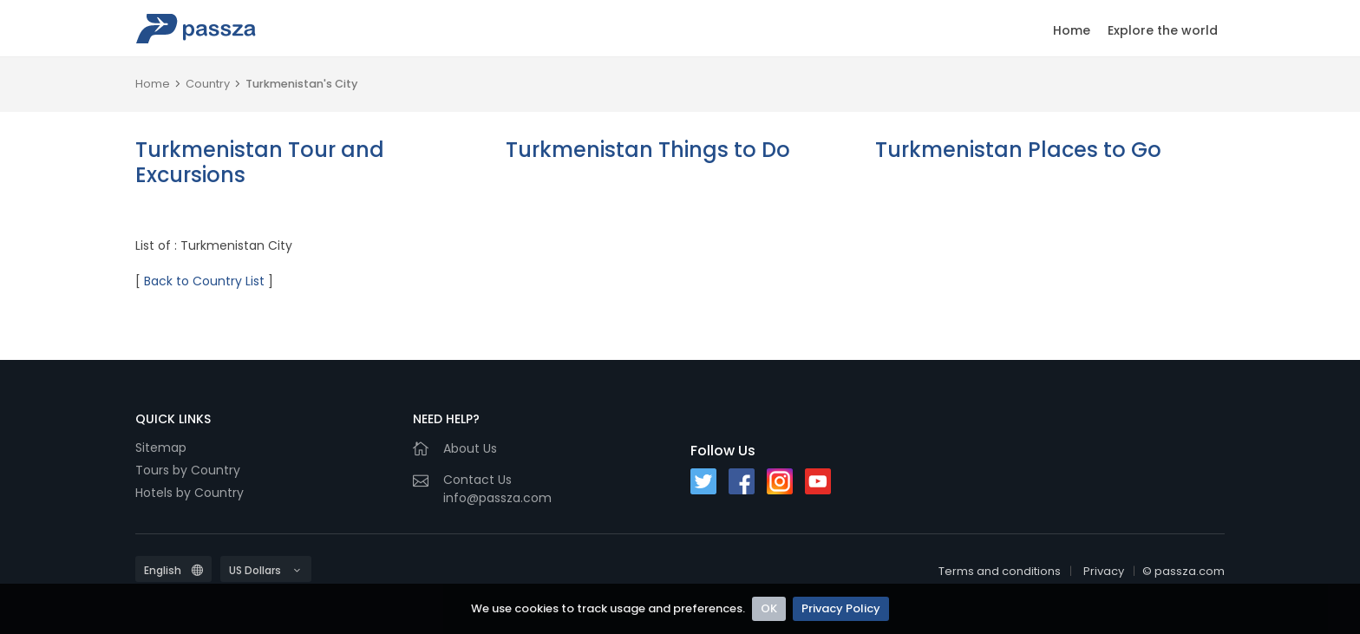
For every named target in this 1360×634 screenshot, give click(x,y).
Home (1071, 30)
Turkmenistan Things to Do (648, 149)
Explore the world (1163, 30)
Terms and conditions (999, 571)
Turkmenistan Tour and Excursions (259, 162)
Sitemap (160, 447)
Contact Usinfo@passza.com (497, 489)
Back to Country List (204, 281)
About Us (470, 448)
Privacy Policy (840, 608)
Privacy (1103, 571)
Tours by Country (187, 470)
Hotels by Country (189, 492)
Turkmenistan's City (301, 83)
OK (769, 608)
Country (208, 83)
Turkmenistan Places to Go (1018, 149)
